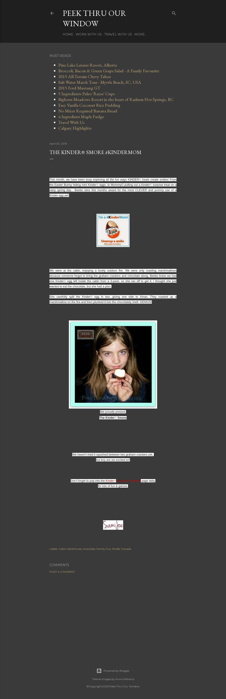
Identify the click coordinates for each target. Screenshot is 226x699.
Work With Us (89, 34)
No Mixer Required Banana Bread (87, 111)
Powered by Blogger (113, 670)
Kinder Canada (121, 548)
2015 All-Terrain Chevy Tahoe (84, 76)
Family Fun (103, 548)
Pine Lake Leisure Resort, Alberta (87, 65)
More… (140, 34)
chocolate (89, 548)
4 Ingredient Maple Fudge (81, 116)
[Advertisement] (113, 615)
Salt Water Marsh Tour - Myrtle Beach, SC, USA (99, 82)
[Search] (174, 12)
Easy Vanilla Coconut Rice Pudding (89, 105)
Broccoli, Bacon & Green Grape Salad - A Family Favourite (108, 71)
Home (68, 34)
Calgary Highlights (75, 128)
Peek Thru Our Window (94, 18)
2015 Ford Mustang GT (79, 88)
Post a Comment (62, 571)
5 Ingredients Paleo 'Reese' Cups (86, 94)
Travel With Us (118, 34)
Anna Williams (124, 679)
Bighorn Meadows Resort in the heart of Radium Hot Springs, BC (115, 99)
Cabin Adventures (70, 548)
